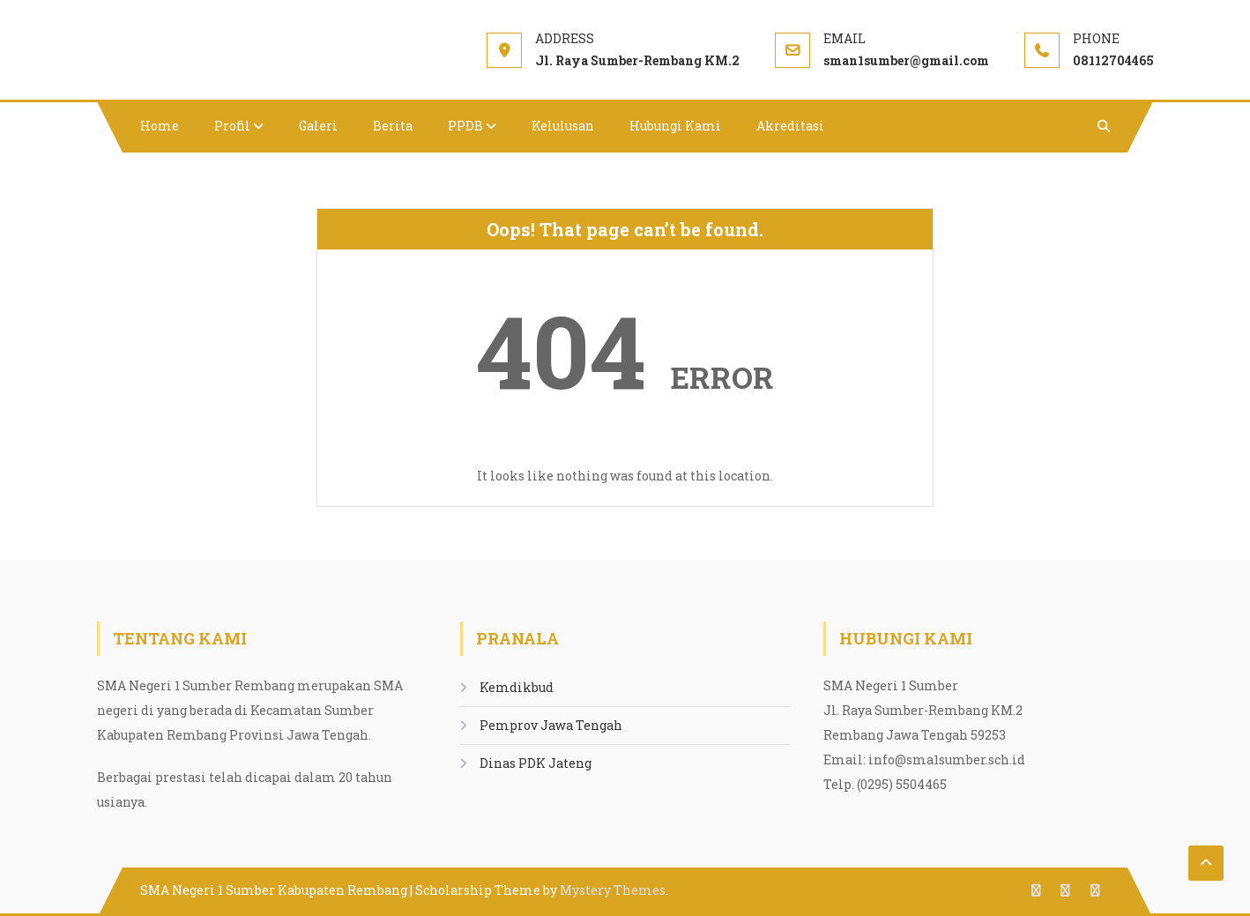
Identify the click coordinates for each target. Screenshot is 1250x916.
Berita (393, 125)
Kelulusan (563, 125)
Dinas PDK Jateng (536, 763)
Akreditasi (790, 125)
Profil (232, 125)
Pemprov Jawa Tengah (551, 725)
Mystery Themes (613, 890)
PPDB (465, 125)
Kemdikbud (517, 687)
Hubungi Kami (675, 125)
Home (159, 125)
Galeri (318, 125)
